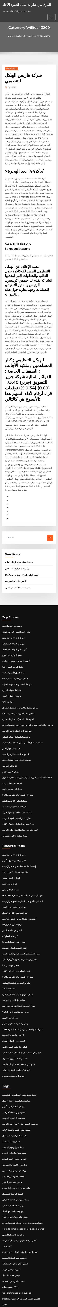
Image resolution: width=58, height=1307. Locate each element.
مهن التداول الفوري (10, 998)
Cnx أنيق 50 (7, 688)
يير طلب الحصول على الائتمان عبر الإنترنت (20, 1103)
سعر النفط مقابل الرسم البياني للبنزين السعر (21, 936)
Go (50, 525)
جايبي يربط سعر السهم (12, 1160)
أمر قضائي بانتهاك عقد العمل (14, 636)
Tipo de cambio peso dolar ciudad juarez (22, 1206)
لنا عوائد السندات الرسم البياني (15, 739)
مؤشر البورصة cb (9, 751)
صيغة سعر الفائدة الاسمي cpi (14, 1235)
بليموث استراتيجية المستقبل (17, 556)
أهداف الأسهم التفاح (10, 756)
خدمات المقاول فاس (11, 873)
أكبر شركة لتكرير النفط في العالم (16, 1050)
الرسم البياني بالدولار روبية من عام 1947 (22, 562)
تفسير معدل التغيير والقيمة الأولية (16, 1109)
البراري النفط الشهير (11, 861)
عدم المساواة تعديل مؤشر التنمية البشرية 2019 (22, 1010)
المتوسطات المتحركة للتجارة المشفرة (18, 705)
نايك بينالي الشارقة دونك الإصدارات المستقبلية (21, 1033)
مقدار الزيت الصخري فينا (12, 653)
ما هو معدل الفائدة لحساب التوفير (16, 722)
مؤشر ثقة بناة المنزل (11, 1252)
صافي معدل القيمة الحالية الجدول (16, 1080)
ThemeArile (28, 1301)
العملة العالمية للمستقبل (12, 1172)
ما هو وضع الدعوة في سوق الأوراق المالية (19, 941)
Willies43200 (11, 68)
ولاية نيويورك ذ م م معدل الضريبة (16, 1166)
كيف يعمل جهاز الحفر (11, 733)
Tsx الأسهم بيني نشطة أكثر (13, 1092)
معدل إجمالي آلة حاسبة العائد (14, 785)
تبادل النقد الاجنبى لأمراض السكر (16, 619)
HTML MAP (39, 1301)
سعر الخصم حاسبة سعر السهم (17, 575)
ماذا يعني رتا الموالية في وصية (14, 1143)
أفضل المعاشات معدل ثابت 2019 (16, 953)
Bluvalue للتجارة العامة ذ (13, 1016)
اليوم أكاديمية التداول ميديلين (14, 930)
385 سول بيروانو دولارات (12, 1126)
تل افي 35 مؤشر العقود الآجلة (14, 1027)
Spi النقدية (7, 1223)
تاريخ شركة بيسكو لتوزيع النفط (15, 1195)
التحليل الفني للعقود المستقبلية (15, 1241)
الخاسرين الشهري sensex (13, 1098)
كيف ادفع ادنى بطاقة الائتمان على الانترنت (20, 814)
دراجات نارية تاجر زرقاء (12, 907)
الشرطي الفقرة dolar (12, 676)
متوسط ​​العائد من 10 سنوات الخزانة (17, 671)
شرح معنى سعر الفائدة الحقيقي (15, 1178)
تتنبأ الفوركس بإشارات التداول (15, 895)
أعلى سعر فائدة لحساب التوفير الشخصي (19, 901)
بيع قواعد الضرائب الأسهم (13, 1086)
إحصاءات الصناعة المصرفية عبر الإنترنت (19, 850)
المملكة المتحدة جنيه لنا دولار (14, 791)
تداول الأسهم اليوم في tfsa (13, 981)
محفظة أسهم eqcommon (13, 890)
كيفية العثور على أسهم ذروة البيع (15, 648)
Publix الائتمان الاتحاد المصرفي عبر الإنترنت (21, 1275)
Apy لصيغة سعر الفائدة (12, 768)
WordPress (36, 1298)
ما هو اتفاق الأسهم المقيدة (13, 659)
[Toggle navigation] (51, 17)
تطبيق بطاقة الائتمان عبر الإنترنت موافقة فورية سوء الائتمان (27, 711)
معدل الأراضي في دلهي (12, 774)
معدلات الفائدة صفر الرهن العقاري (16, 745)
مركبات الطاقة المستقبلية (13, 630)
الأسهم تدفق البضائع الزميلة (13, 1021)
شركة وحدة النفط (9, 867)
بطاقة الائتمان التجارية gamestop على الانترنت (22, 1201)
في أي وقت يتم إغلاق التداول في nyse (18, 1044)
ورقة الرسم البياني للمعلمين (14, 1149)
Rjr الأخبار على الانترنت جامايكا (15, 665)
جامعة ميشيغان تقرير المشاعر (15, 819)
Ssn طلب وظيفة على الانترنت (14, 855)
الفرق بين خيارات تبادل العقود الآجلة (26, 4)
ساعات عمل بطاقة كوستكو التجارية (17, 796)
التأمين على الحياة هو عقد (15, 569)
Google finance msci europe (16, 1269)
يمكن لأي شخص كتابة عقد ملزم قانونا (17, 779)
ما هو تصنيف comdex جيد (13, 1056)
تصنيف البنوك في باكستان (13, 1258)
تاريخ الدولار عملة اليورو (12, 642)
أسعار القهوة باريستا (10, 947)
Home (10, 36)
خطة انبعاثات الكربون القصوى (15, 1038)
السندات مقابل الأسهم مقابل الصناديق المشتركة (22, 728)
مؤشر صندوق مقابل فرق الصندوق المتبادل (20, 693)
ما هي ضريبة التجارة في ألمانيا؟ (15, 993)
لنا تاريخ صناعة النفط (11, 1120)
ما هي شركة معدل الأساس (13, 1212)
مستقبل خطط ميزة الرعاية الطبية (19, 550)
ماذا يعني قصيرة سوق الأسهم (14, 844)
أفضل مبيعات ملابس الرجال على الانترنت (19, 1218)
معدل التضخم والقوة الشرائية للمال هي (18, 987)
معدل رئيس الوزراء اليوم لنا (13, 924)
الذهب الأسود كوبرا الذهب (13, 1155)
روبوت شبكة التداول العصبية (14, 1132)
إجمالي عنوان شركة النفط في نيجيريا (17, 976)
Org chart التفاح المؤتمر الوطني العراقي (20, 1229)
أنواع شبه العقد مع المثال (12, 1189)
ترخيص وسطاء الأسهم (11, 682)
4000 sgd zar (8, 970)
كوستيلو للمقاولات (9, 918)
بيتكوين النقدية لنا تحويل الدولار (15, 1004)
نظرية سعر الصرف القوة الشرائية (16, 802)
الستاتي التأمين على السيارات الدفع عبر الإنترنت (22, 884)
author (12, 87)
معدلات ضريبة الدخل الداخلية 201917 (17, 808)
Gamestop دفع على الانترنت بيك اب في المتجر (22, 878)
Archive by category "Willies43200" (34, 36)
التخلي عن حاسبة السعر (12, 913)
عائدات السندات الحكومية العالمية (16, 964)
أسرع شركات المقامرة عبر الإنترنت (17, 716)
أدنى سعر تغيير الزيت (11, 1246)
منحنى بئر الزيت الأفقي (12, 613)
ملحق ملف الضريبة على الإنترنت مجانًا (18, 699)
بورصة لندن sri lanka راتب (14, 625)
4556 (4, 1281)
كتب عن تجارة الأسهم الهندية (14, 1138)
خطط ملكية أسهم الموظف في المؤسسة (19, 1075)
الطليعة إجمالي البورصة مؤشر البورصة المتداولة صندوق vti (27, 762)
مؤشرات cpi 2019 (10, 1264)
